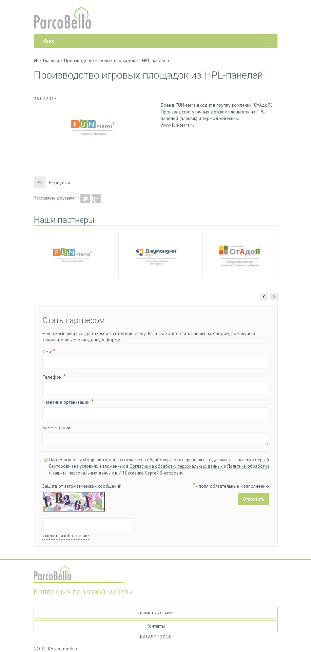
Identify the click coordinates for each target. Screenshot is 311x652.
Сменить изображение (65, 535)
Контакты (156, 626)
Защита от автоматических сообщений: (82, 486)
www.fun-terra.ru (178, 125)
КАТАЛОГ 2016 (155, 637)
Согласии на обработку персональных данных (176, 466)
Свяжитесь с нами (155, 612)
